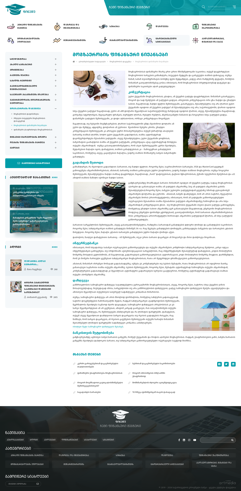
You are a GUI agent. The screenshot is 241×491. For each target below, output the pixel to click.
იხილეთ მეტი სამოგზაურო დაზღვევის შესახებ (98, 323)
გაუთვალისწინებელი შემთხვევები (23, 87)
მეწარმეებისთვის (73, 461)
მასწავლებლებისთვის (120, 461)
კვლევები (49, 436)
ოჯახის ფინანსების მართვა (27, 143)
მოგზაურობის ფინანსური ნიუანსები (30, 125)
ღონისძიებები (70, 436)
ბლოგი (34, 436)
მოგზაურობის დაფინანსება (26, 114)
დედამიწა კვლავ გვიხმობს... (34, 263)
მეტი (54, 178)
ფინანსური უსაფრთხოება (214, 452)
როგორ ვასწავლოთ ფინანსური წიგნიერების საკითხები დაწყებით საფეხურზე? (39, 288)
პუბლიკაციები (15, 436)
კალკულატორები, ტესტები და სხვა (214, 460)
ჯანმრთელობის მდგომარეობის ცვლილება (30, 101)
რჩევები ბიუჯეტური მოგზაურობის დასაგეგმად (29, 119)
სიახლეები (90, 436)
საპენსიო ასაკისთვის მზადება (29, 95)
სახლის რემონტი (21, 81)
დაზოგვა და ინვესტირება (74, 452)
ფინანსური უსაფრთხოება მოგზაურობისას (33, 130)
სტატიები (108, 436)
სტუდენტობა (18, 59)
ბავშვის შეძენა (19, 75)
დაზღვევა (167, 452)
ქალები (14, 148)
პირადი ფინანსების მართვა (27, 452)
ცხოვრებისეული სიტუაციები (92, 62)
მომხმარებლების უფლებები (27, 461)
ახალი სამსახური (21, 64)
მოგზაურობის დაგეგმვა (25, 109)
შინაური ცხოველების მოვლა (28, 137)
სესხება (120, 452)
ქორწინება (17, 70)
